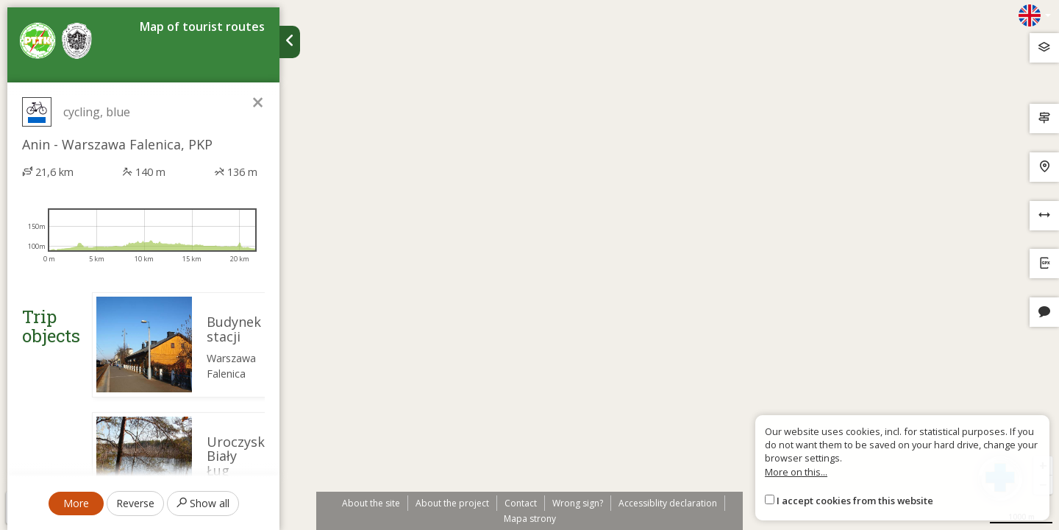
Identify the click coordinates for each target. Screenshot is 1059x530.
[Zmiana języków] (1034, 15)
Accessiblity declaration (667, 503)
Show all (202, 503)
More (76, 503)
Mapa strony (530, 518)
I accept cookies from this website (855, 500)
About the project (452, 503)
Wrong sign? (577, 503)
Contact (520, 503)
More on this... (796, 471)
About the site (371, 503)
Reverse (135, 503)
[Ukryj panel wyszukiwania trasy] (289, 42)
